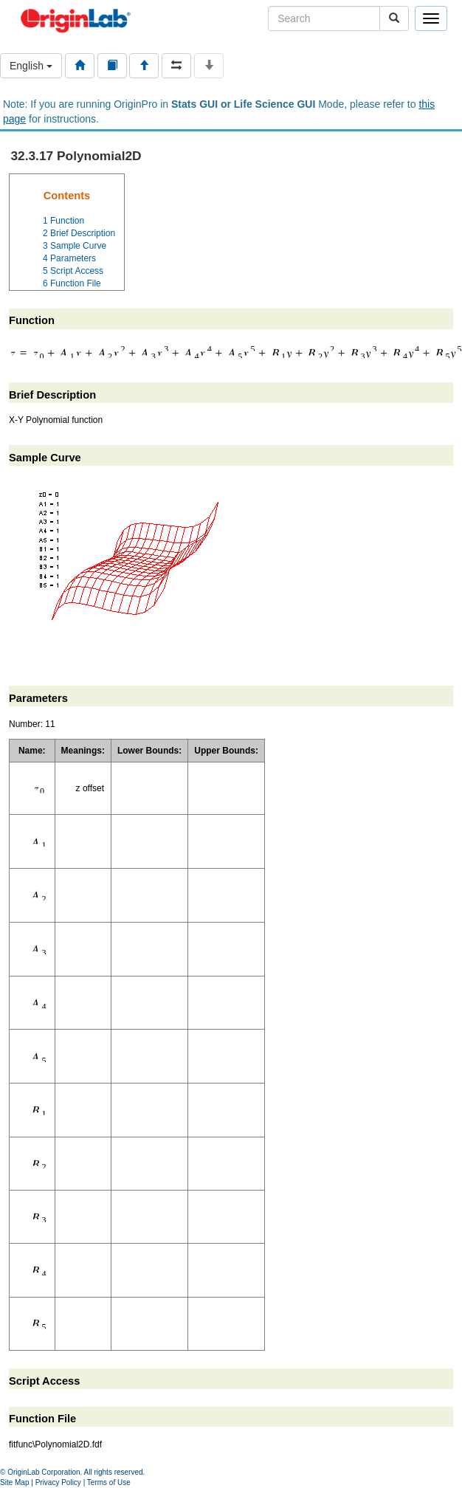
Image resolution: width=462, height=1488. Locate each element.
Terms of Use (109, 1482)
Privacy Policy (58, 1482)
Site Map (14, 1482)
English (31, 66)
